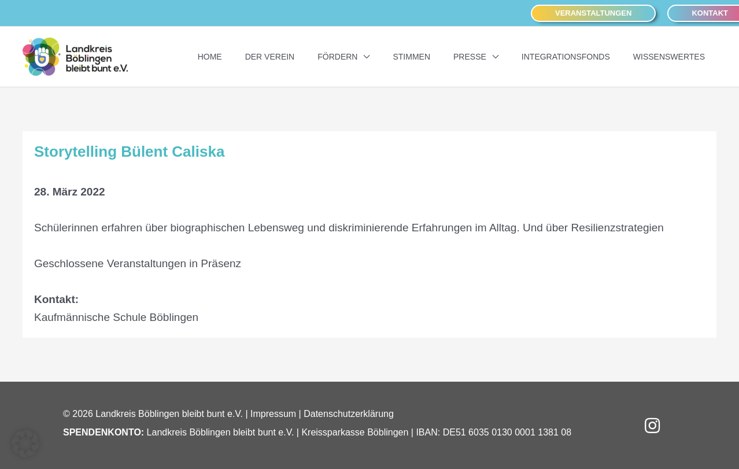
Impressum (273, 414)
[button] (593, 14)
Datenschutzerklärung (349, 414)
